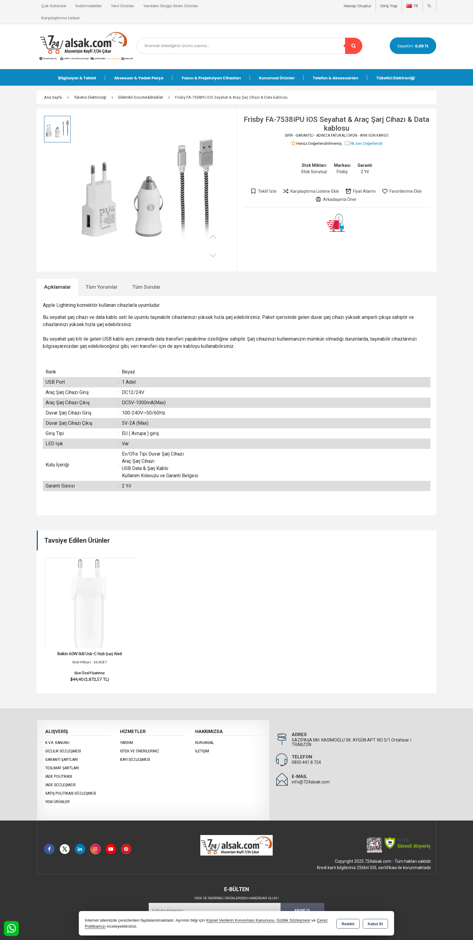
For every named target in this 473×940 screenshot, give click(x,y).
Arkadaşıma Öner (336, 199)
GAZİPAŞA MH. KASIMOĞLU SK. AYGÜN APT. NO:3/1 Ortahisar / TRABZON (352, 742)
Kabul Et (375, 924)
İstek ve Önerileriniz (139, 751)
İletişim (202, 751)
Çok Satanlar (54, 6)
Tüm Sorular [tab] (146, 287)
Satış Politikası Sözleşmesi (70, 793)
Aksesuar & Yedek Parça (138, 78)
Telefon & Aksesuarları (335, 78)
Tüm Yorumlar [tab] (101, 287)
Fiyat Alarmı (360, 191)
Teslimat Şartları (62, 768)
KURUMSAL (204, 743)
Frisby (342, 171)
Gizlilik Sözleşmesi (63, 751)
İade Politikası (58, 776)
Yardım (126, 743)
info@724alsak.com (311, 782)
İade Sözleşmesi (60, 785)
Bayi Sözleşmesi (135, 759)
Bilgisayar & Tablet (77, 78)
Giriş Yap (389, 6)
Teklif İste (263, 191)
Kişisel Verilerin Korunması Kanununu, (240, 920)
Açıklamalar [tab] (57, 287)
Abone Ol (302, 910)
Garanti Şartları (61, 759)
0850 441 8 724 (306, 762)
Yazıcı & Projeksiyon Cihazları (211, 78)
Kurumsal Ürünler (277, 78)
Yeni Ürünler (57, 802)
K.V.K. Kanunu (57, 743)
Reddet (348, 924)
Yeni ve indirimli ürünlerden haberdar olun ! (236, 898)
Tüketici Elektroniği (395, 78)
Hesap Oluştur (357, 6)
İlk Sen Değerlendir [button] (363, 144)
